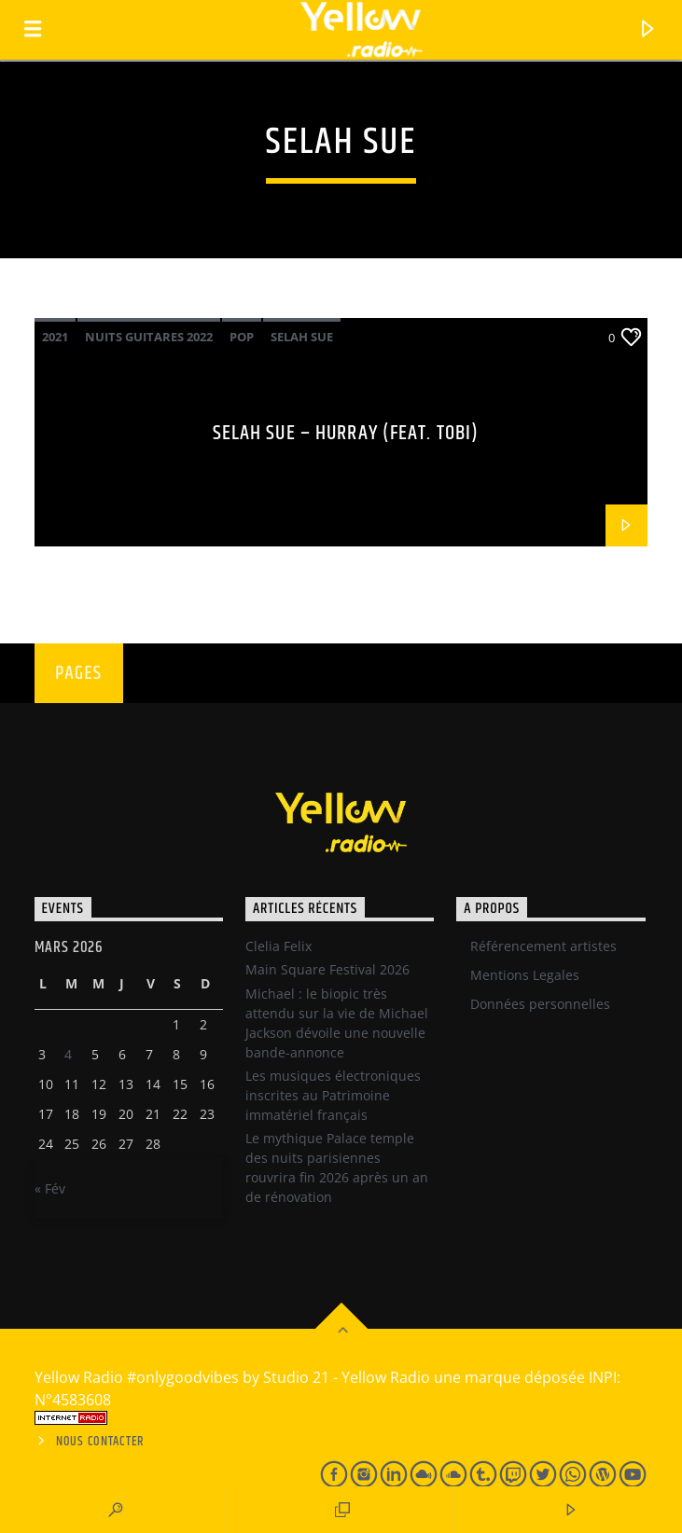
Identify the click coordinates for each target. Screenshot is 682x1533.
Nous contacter (100, 1441)
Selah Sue (302, 336)
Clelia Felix (278, 946)
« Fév (50, 1188)
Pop (242, 336)
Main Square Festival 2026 (327, 969)
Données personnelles (540, 1004)
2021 (55, 336)
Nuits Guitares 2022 (149, 336)
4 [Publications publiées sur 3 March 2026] (68, 1054)
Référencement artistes (543, 946)
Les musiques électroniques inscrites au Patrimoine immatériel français (333, 1095)
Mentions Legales (524, 975)
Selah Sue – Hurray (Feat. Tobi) (346, 433)
